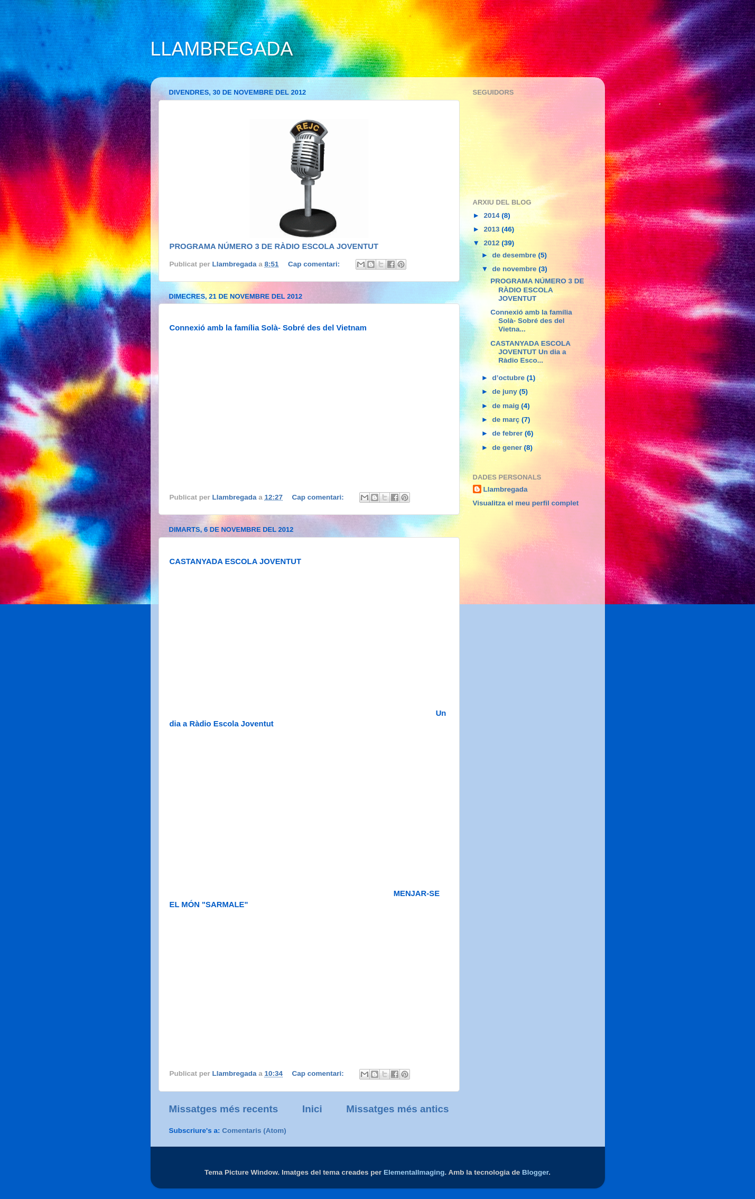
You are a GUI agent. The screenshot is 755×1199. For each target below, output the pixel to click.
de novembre (515, 269)
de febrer (508, 433)
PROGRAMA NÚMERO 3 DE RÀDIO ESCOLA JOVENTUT (274, 246)
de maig (506, 406)
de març (507, 419)
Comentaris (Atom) (254, 1131)
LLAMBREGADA (222, 49)
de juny (505, 391)
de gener (508, 447)
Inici (312, 1108)
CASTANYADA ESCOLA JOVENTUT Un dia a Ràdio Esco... (530, 351)
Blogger (535, 1172)
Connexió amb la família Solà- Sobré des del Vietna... (531, 320)
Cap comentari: (315, 264)
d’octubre (509, 378)
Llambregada (505, 489)
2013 (492, 229)
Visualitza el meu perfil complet (526, 503)
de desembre (515, 255)
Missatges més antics (397, 1108)
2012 (492, 243)
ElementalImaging (414, 1172)
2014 (492, 215)
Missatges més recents (223, 1108)
